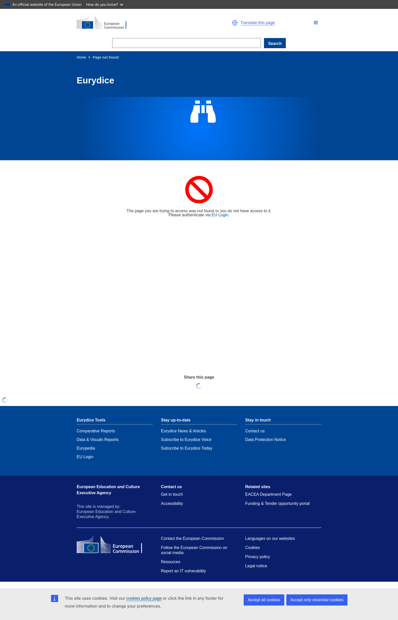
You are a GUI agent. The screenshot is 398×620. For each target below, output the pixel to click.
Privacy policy (257, 557)
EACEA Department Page (268, 494)
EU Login (220, 215)
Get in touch (172, 494)
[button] (315, 22)
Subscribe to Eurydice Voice (186, 439)
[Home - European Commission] (135, 23)
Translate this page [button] (257, 23)
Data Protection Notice (265, 439)
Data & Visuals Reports (98, 439)
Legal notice (256, 566)
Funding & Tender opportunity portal (277, 503)
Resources (170, 562)
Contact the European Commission (192, 538)
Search (274, 43)
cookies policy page (144, 598)
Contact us (254, 431)
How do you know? (104, 4)
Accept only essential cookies (316, 600)
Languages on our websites (270, 538)
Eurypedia (86, 448)
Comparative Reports (96, 431)
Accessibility (172, 503)
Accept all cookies (264, 600)
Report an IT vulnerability (183, 571)
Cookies (252, 547)
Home (81, 57)
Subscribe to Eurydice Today (186, 448)
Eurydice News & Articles (183, 431)
